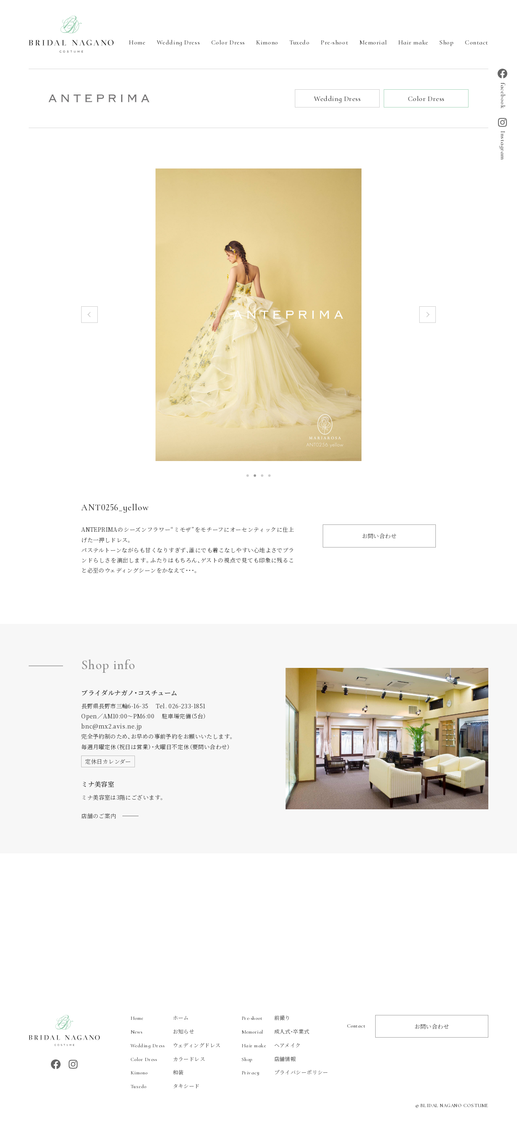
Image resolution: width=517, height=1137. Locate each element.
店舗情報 (269, 1059)
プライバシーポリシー (285, 1073)
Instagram (502, 139)
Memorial (373, 42)
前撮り (266, 1018)
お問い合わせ (379, 536)
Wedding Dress (178, 42)
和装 (157, 1073)
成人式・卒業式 (275, 1032)
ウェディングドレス (175, 1045)
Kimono (267, 42)
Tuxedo (299, 42)
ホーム (159, 1018)
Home (137, 42)
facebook (502, 88)
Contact (476, 42)
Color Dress (228, 42)
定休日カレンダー (108, 762)
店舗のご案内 (98, 816)
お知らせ (162, 1032)
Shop (446, 42)
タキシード (165, 1087)
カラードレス (168, 1059)
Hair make (413, 42)
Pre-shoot (334, 42)
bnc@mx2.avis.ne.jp (111, 726)
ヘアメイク (271, 1045)
